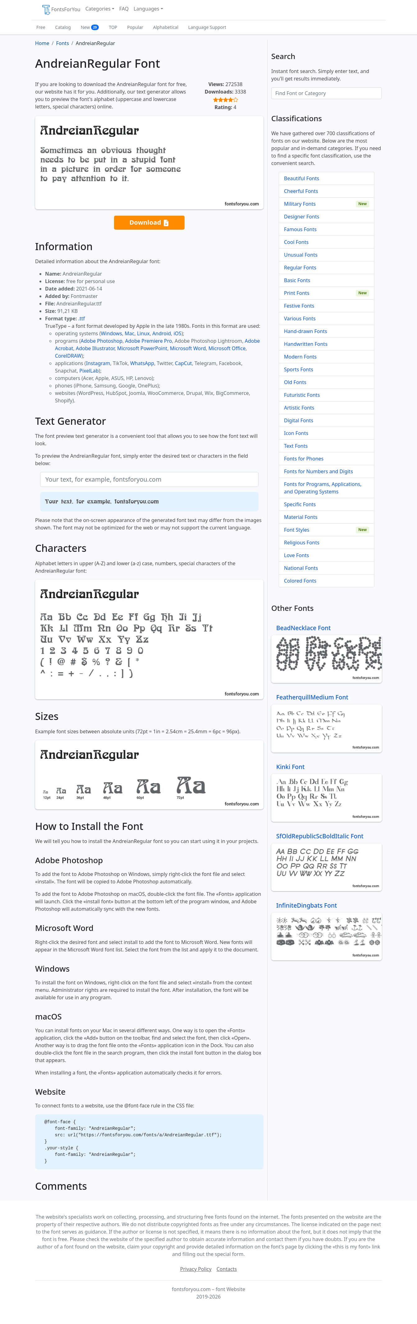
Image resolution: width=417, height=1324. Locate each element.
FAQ (124, 8)
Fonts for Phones (303, 458)
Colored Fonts (300, 580)
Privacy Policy (196, 1269)
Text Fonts (296, 445)
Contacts (227, 1269)
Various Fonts (300, 318)
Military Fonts (300, 203)
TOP (113, 27)
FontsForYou (60, 10)
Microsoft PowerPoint (142, 348)
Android (161, 333)
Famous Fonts (300, 229)
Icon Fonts (296, 433)
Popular (135, 27)
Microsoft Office (227, 348)
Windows (111, 333)
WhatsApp (142, 363)
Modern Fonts (300, 356)
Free (40, 27)
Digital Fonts (298, 420)
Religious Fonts (301, 542)
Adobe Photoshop (102, 340)
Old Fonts (295, 382)
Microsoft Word (188, 348)
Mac (129, 333)
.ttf (81, 318)
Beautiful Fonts (301, 178)
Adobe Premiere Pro (148, 340)
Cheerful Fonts (301, 191)
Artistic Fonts (299, 407)
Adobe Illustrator (95, 348)
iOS (177, 333)
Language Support (207, 27)
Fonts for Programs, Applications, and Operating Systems (323, 488)
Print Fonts (296, 293)
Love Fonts (296, 555)
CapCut (183, 363)
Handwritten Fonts (306, 344)
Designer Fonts (301, 216)
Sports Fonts (298, 369)
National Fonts (301, 568)
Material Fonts (301, 517)
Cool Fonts (296, 242)
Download (149, 222)
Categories (98, 8)
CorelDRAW (68, 355)
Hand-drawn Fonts (305, 331)
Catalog (63, 27)
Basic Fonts (297, 280)
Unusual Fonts (301, 254)
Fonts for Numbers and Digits (318, 471)
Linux (143, 333)
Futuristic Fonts (302, 395)
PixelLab (89, 370)
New (90, 27)
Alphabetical (165, 27)
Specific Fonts (300, 504)
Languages (146, 8)
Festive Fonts (299, 305)
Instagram (98, 363)
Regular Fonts (300, 267)
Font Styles (296, 529)
